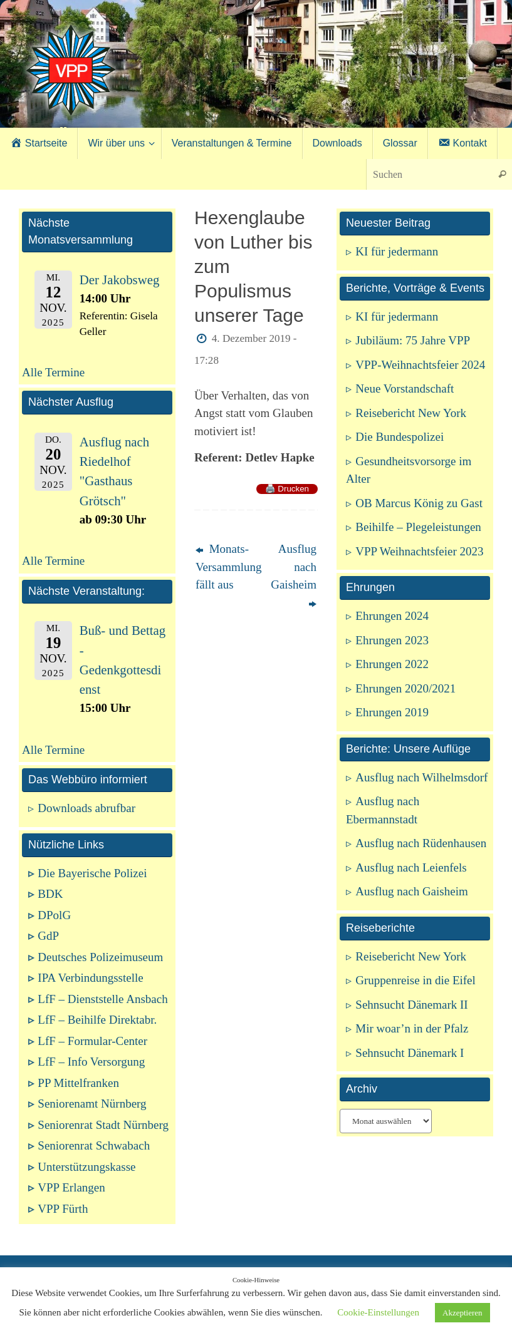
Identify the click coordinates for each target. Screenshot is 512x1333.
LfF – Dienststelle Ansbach (102, 999)
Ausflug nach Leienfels (410, 867)
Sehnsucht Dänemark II (411, 1004)
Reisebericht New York (410, 412)
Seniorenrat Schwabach (94, 1145)
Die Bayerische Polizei (92, 873)
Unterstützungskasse (86, 1166)
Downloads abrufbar (86, 808)
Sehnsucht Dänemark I (409, 1052)
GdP (48, 935)
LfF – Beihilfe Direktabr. (97, 1019)
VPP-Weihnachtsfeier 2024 (420, 364)
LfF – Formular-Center (92, 1040)
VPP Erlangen (71, 1187)
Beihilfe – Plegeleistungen (418, 526)
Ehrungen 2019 (392, 712)
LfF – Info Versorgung (91, 1061)
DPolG (54, 915)
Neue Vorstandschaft (404, 388)
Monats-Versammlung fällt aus (224, 566)
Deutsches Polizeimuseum (100, 957)
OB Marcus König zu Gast (419, 503)
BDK (50, 893)
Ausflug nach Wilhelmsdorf (421, 777)
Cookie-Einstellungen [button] (378, 1312)
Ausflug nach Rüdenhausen (420, 843)
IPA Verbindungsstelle (90, 977)
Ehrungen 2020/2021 (405, 688)
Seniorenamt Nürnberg (92, 1103)
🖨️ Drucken (287, 488)
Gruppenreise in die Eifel (415, 980)
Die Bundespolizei (399, 436)
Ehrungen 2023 (392, 640)
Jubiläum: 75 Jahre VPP (412, 340)
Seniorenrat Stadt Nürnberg (103, 1124)
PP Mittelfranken (78, 1082)
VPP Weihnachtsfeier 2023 (419, 551)
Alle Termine (53, 372)
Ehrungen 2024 (392, 615)
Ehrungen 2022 (392, 664)
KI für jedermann (396, 251)
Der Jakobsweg (120, 279)
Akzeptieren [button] (462, 1312)
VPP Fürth (63, 1208)
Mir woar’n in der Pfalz (411, 1028)
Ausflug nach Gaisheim (293, 575)
